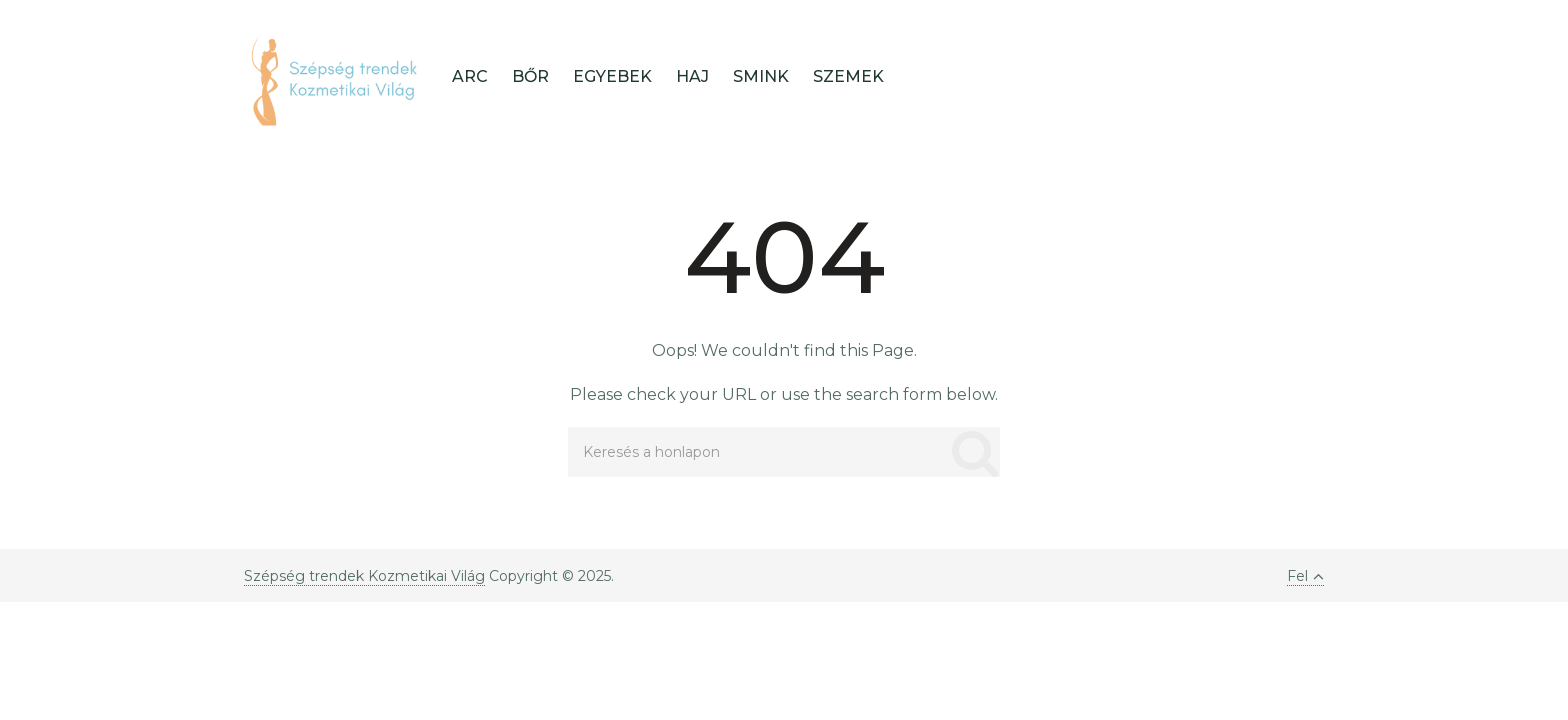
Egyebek (612, 76)
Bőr (530, 76)
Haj (692, 76)
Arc (470, 76)
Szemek (848, 76)
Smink (761, 76)
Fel (1305, 576)
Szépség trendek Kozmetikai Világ (364, 576)
